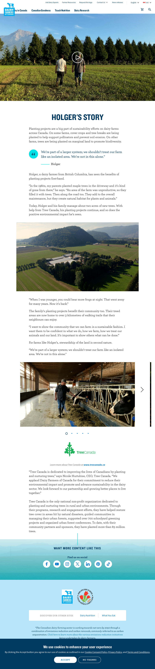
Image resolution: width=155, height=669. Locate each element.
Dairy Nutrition (87, 615)
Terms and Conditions (138, 652)
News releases (117, 2)
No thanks (90, 660)
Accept (65, 660)
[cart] (142, 10)
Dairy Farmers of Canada (9, 9)
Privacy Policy (115, 652)
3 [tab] (77, 433)
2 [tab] (72, 433)
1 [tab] (66, 433)
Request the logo (85, 2)
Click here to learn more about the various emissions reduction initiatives (85, 634)
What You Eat (108, 615)
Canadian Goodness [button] (52, 10)
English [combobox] (133, 2)
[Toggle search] (150, 10)
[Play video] (77, 57)
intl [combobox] (147, 2)
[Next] (142, 390)
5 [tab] (88, 433)
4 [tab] (83, 433)
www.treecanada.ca (94, 464)
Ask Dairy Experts (52, 2)
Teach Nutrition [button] (75, 10)
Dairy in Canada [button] (29, 10)
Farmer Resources (69, 2)
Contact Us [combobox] (101, 2)
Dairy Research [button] (96, 10)
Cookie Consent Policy (96, 652)
